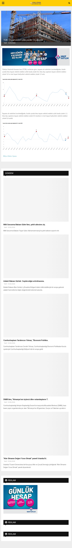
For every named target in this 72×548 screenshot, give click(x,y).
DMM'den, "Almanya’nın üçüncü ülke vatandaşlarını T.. (25, 399)
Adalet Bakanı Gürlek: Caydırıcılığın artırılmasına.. (24, 281)
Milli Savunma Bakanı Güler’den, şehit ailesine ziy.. (24, 224)
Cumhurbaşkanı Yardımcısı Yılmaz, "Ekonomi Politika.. (25, 340)
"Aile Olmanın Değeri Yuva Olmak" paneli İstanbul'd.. (25, 458)
